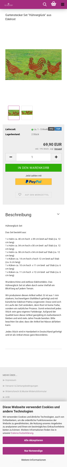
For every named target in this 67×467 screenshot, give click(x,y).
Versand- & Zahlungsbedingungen (21, 386)
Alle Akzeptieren (33, 440)
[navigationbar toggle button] (62, 4)
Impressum (10, 380)
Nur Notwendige (33, 450)
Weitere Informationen (33, 459)
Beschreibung (18, 214)
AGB (7, 397)
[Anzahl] (33, 157)
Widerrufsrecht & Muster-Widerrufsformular (26, 391)
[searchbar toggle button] (44, 4)
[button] (10, 157)
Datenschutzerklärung (22, 433)
